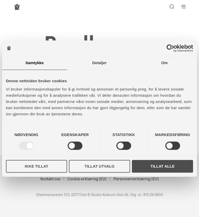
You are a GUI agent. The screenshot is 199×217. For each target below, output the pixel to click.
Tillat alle (163, 166)
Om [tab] (164, 63)
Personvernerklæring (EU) (136, 178)
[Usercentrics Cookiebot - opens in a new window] (170, 48)
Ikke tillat (36, 166)
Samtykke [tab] (34, 63)
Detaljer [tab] (99, 63)
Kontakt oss (50, 178)
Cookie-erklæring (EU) (86, 178)
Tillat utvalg (99, 166)
